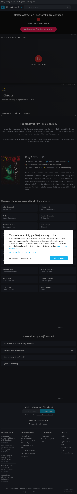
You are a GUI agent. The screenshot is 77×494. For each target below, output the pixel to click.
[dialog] (38, 247)
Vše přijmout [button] (58, 258)
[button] (38, 252)
